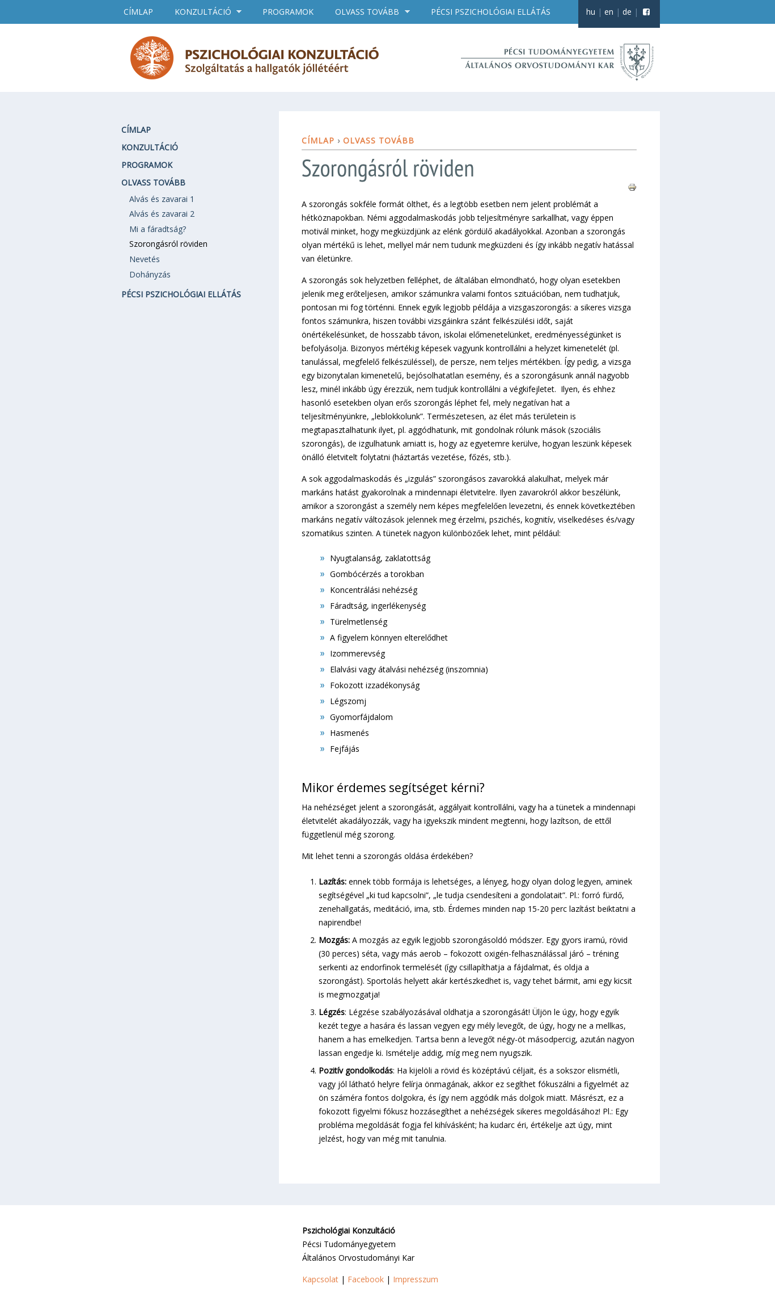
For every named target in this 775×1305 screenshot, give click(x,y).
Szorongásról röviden (168, 243)
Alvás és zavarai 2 (161, 213)
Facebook (366, 1279)
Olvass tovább (368, 12)
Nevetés (144, 259)
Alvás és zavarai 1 (161, 198)
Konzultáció (204, 12)
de (627, 11)
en (608, 11)
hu (590, 11)
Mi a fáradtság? (157, 229)
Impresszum (415, 1279)
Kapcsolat (320, 1279)
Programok (288, 11)
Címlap (138, 11)
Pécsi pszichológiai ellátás (490, 11)
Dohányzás (150, 274)
